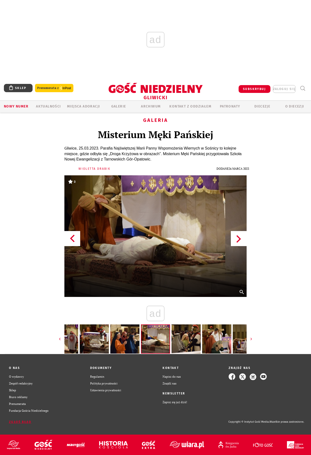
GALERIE (118, 106)
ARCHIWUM (151, 106)
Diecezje (262, 106)
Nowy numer (16, 106)
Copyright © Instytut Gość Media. (248, 421)
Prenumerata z (54, 88)
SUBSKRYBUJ (254, 89)
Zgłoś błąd (20, 422)
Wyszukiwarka (302, 88)
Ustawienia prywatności (105, 390)
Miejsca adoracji (83, 106)
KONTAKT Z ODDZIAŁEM (190, 106)
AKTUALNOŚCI (48, 106)
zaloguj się (284, 89)
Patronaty (230, 106)
